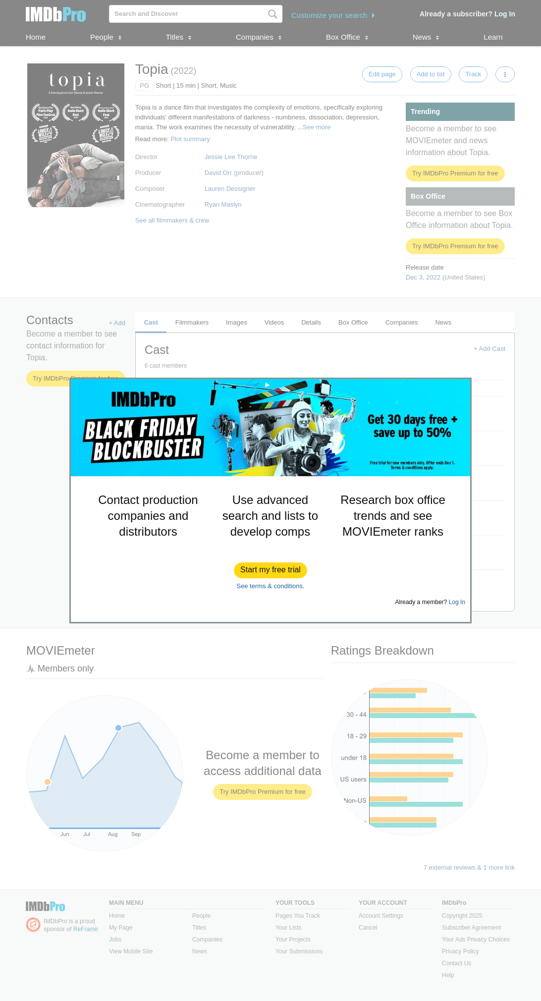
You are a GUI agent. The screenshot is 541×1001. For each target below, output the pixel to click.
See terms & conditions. (270, 586)
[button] (270, 570)
